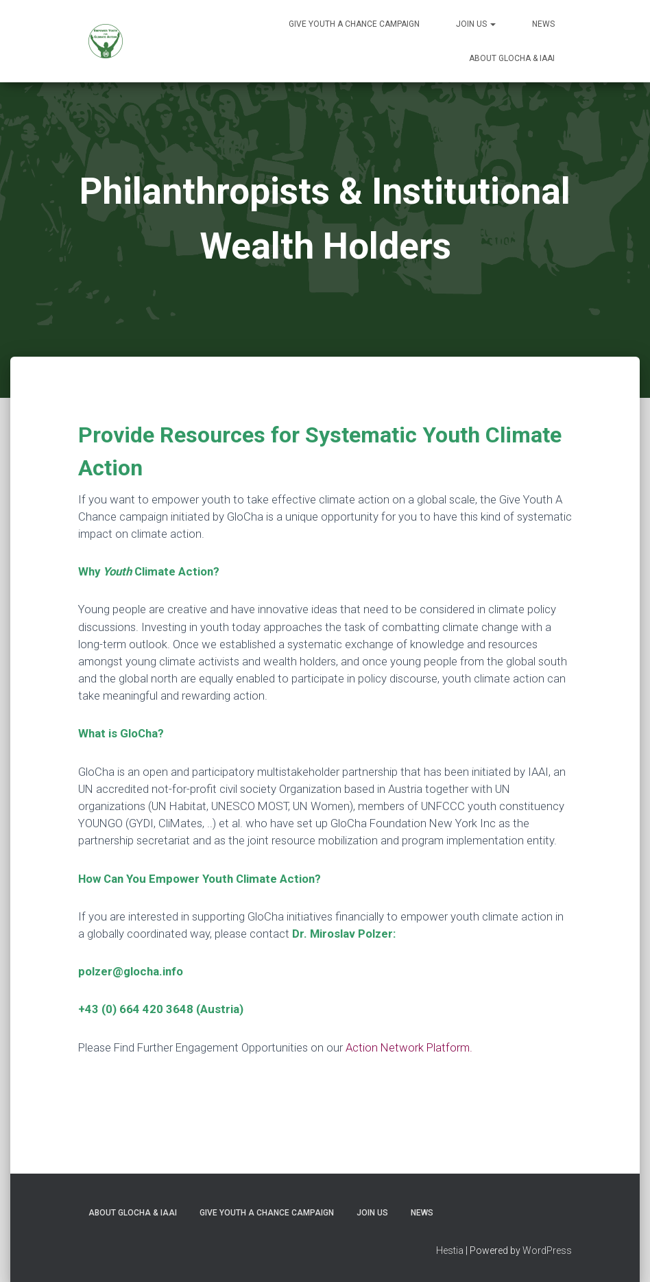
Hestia (450, 1250)
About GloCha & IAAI (512, 58)
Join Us (476, 24)
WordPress (547, 1250)
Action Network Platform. (409, 1047)
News (543, 24)
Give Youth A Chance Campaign (354, 24)
